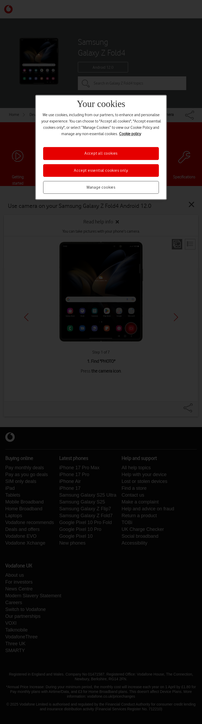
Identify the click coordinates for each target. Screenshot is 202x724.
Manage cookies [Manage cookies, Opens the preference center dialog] (101, 187)
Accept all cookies (101, 153)
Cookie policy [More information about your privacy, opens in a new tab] (130, 133)
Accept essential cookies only (101, 170)
